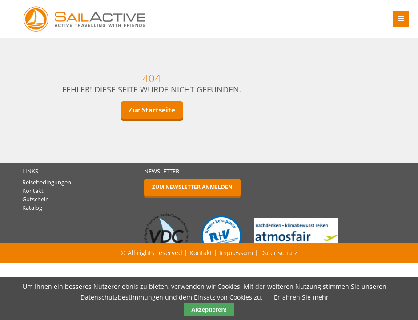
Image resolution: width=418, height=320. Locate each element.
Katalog (32, 208)
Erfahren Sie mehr (301, 297)
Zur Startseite (152, 109)
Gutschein (35, 199)
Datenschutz (278, 252)
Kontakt (33, 191)
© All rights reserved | (155, 252)
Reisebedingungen (46, 182)
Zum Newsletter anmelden (192, 187)
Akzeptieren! (209, 309)
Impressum (236, 252)
